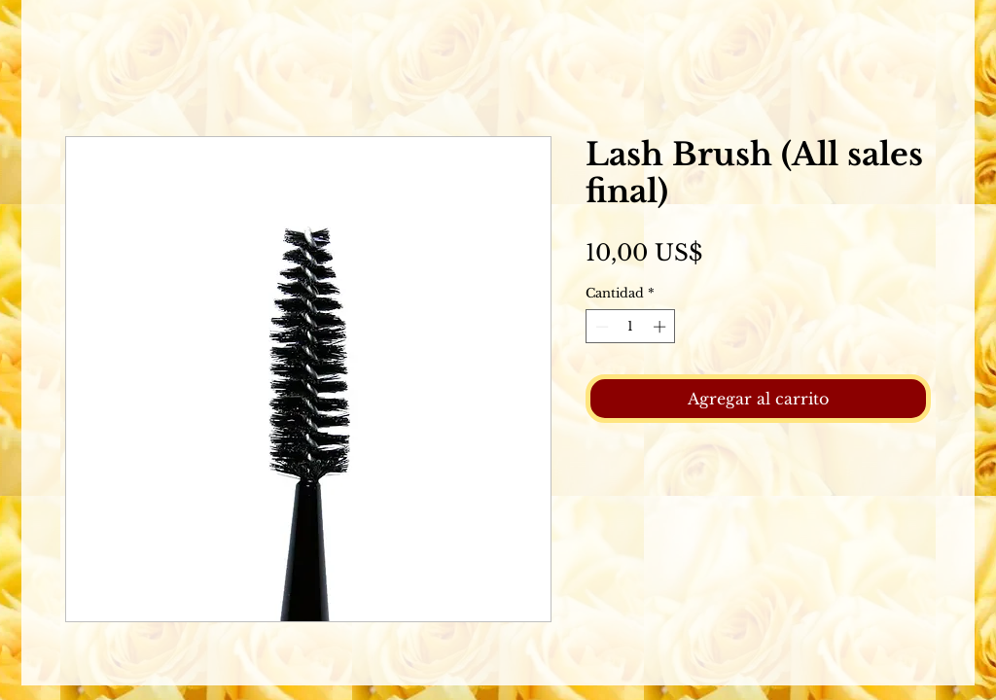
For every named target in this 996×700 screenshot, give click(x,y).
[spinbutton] (631, 326)
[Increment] (661, 326)
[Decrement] (600, 326)
